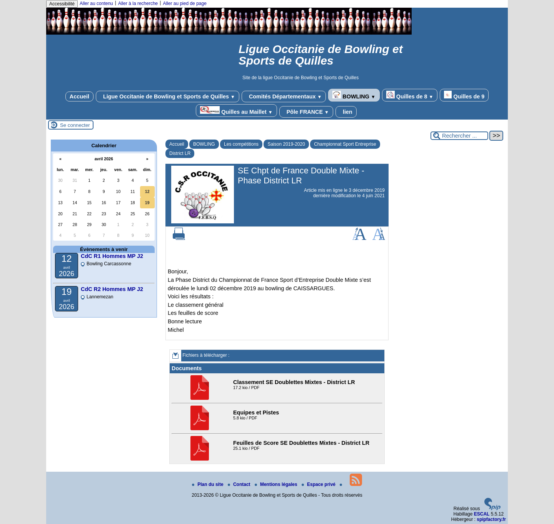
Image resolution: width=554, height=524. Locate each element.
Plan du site (208, 484)
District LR (179, 153)
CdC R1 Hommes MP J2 (112, 256)
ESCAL (482, 514)
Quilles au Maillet (236, 110)
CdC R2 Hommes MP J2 (112, 289)
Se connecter (75, 125)
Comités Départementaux (284, 96)
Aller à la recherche (138, 3)
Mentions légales (277, 484)
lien (346, 112)
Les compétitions (241, 144)
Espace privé (319, 484)
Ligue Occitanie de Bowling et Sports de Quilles (167, 96)
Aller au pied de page (184, 3)
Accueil (79, 96)
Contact (240, 484)
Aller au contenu (96, 3)
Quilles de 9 (464, 95)
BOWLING (353, 95)
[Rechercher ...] (459, 135)
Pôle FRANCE (306, 112)
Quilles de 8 (410, 95)
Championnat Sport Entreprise (345, 144)
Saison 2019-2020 (286, 144)
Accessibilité (62, 4)
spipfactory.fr (491, 519)
